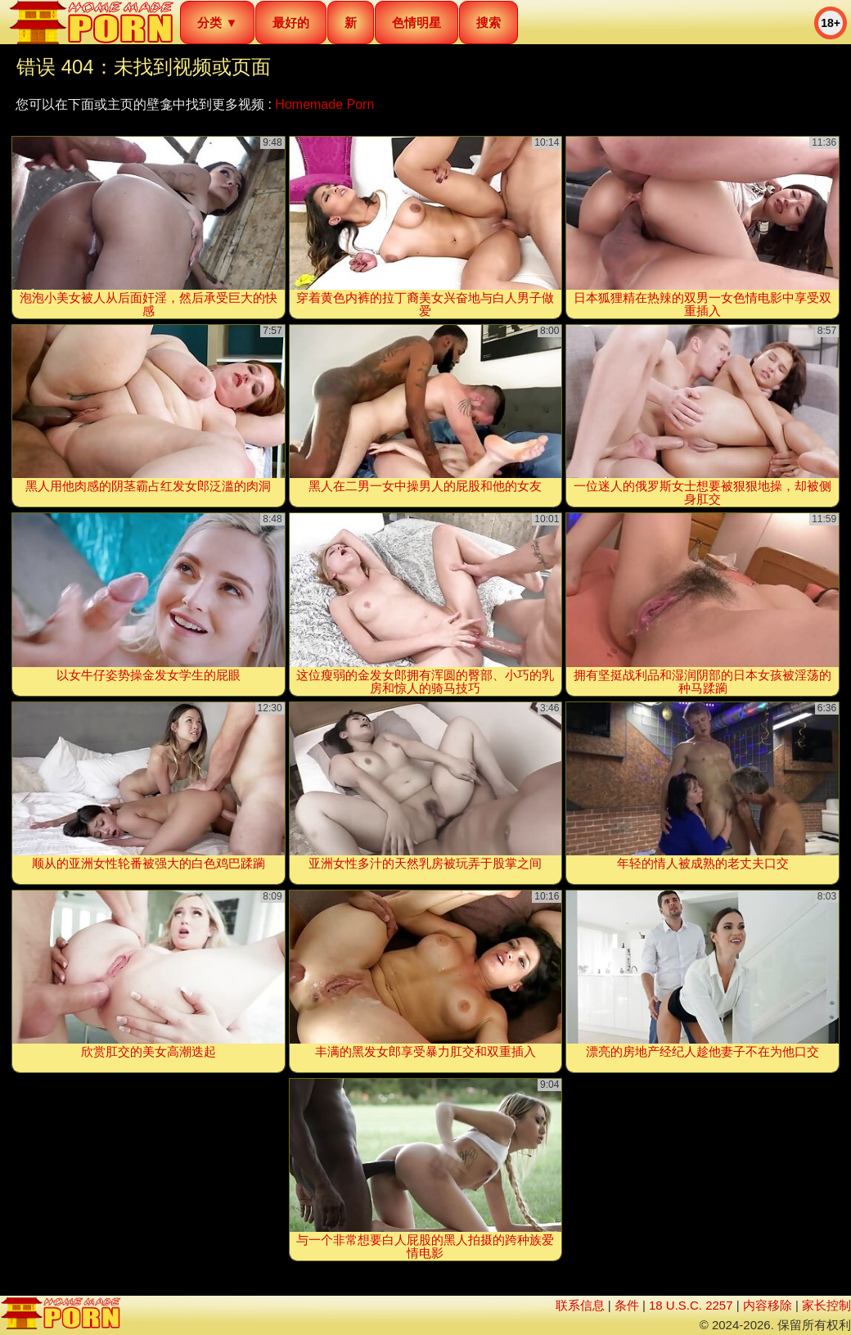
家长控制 (826, 1305)
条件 (627, 1305)
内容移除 (767, 1305)
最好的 (290, 22)
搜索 (488, 22)
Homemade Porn (324, 104)
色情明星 (416, 22)
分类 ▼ (217, 22)
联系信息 (580, 1305)
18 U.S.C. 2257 (691, 1305)
